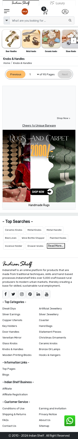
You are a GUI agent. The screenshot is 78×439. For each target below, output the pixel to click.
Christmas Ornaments (52, 337)
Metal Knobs (34, 230)
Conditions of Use (13, 408)
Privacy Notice (48, 414)
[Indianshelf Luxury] (57, 3)
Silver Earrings (11, 314)
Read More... (55, 246)
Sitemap (44, 425)
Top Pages (8, 368)
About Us (44, 420)
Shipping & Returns (14, 414)
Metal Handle (54, 230)
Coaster (44, 320)
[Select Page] (33, 74)
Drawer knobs (35, 246)
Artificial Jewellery (50, 308)
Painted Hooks (58, 238)
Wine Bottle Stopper (33, 238)
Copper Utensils (12, 320)
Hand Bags (45, 325)
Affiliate (7, 388)
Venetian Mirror (12, 337)
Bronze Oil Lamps (49, 349)
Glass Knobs (9, 343)
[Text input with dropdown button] (41, 20)
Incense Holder (13, 246)
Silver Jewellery (48, 314)
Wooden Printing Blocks (17, 354)
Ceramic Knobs (13, 230)
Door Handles (10, 331)
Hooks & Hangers (50, 354)
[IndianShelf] (20, 3)
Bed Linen (10, 238)
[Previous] (16, 74)
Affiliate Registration (15, 394)
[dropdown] (7, 20)
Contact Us (9, 425)
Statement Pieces (50, 331)
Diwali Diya (9, 308)
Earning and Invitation (52, 408)
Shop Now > (63, 118)
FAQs (5, 420)
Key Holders (9, 325)
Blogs (5, 374)
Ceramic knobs (48, 343)
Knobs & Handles (12, 349)
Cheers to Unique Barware (39, 125)
